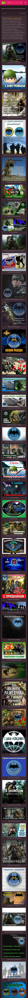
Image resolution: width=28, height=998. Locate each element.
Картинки (10, 18)
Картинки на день (17, 18)
